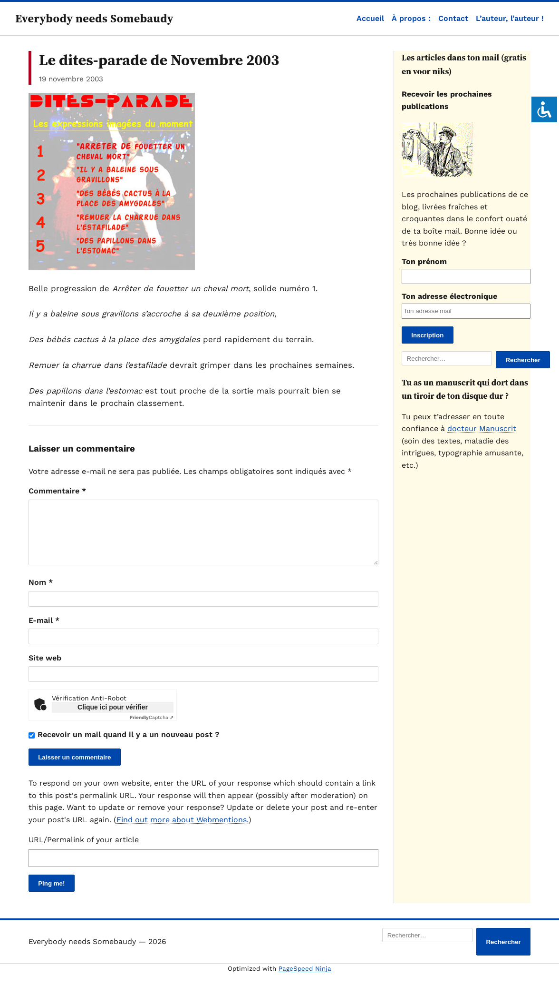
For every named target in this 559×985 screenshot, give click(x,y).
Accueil (370, 18)
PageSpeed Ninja (305, 980)
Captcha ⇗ (151, 728)
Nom (41, 593)
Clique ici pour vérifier (112, 718)
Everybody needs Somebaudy (94, 18)
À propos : (411, 18)
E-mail (44, 631)
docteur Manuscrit (481, 428)
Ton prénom (424, 261)
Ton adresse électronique (449, 296)
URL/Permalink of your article (84, 851)
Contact (453, 18)
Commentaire (57, 490)
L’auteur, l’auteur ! (510, 18)
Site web (45, 669)
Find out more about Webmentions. (182, 831)
